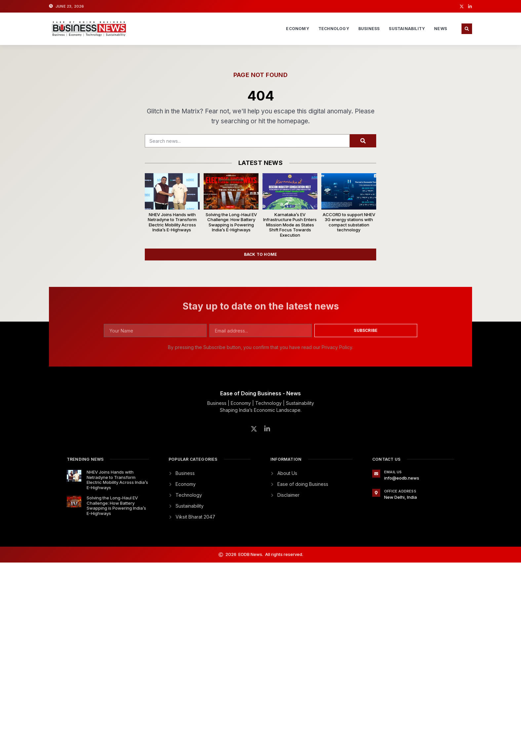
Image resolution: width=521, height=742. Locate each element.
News (440, 28)
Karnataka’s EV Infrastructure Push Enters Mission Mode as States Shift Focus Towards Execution (290, 225)
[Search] (363, 140)
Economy (297, 28)
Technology (333, 28)
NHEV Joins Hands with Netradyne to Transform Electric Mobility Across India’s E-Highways (172, 222)
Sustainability (407, 28)
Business (369, 28)
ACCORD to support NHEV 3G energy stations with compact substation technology (349, 222)
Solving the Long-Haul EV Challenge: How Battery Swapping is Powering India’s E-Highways (231, 222)
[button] (466, 28)
